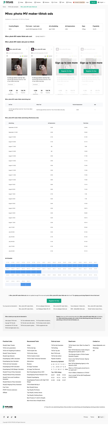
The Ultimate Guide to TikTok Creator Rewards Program (79, 355)
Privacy (86, 417)
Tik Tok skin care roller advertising (28, 323)
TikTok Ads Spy (31, 348)
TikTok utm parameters (9, 348)
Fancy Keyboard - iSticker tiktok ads (79, 306)
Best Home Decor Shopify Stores (36, 400)
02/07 (53, 375)
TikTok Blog (54, 348)
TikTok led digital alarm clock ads (13, 328)
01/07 (64, 380)
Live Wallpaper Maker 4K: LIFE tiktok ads (44, 309)
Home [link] (4, 6)
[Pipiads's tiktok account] (11, 417)
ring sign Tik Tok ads (10, 323)
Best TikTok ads (55, 353)
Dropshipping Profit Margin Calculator (13, 369)
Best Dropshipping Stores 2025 (35, 372)
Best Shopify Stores (32, 387)
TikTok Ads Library (32, 353)
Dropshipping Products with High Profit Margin (38, 381)
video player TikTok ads (11, 320)
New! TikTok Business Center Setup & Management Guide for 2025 (79, 350)
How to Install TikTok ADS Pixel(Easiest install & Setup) (79, 376)
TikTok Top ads (55, 350)
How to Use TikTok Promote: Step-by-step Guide (79, 360)
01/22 (64, 375)
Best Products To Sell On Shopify (36, 398)
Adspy (28, 345)
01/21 (53, 377)
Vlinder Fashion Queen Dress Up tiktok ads (96, 309)
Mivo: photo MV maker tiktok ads (27, 306)
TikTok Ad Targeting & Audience (12, 350)
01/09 (53, 380)
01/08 (58, 380)
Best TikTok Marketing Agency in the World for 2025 (79, 364)
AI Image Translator (32, 366)
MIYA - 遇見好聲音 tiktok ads (78, 309)
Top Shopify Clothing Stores (34, 395)
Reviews (29, 364)
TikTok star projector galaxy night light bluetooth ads (28, 325)
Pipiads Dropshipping (33, 377)
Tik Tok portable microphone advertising (44, 320)
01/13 (58, 377)
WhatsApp (96, 348)
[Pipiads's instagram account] (15, 417)
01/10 (64, 377)
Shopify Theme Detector (9, 353)
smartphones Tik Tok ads (11, 325)
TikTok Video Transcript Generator (36, 358)
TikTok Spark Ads (32, 350)
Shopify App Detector (9, 356)
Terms (92, 417)
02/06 (58, 375)
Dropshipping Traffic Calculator (11, 358)
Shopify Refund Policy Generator (12, 374)
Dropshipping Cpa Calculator (11, 361)
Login (87, 2)
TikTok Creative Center (33, 356)
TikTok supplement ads (42, 325)
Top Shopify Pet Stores (33, 390)
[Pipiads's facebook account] (4, 417)
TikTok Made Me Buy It (33, 384)
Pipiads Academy (56, 358)
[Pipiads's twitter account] (8, 417)
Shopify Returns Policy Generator (12, 382)
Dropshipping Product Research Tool (37, 374)
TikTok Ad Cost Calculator (10, 364)
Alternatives (30, 361)
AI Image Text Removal (33, 369)
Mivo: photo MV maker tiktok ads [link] (29, 6)
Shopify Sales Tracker (9, 345)
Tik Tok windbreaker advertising (28, 320)
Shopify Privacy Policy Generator (12, 372)
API (94, 350)
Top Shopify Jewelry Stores (34, 392)
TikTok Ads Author (56, 356)
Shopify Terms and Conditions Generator (11, 378)
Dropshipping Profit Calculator (11, 366)
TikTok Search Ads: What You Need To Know (79, 346)
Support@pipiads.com (99, 345)
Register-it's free (66, 71)
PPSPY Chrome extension (10, 390)
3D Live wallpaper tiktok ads (43, 306)
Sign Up (93, 2)
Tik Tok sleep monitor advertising (44, 323)
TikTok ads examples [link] (13, 6)
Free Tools (6, 387)
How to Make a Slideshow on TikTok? (79, 372)
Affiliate (5, 392)
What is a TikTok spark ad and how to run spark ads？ (79, 369)
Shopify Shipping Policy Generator (12, 384)
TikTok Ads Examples (57, 345)
